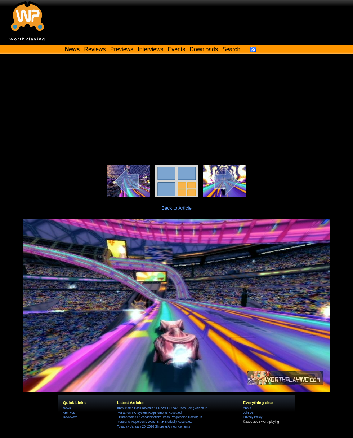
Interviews (150, 49)
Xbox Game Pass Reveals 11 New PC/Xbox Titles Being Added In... (163, 408)
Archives (69, 413)
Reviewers (70, 417)
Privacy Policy (252, 417)
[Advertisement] (176, 110)
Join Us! (248, 413)
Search (231, 49)
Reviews (95, 49)
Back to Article (176, 208)
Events (176, 49)
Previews (121, 49)
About (247, 408)
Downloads (204, 49)
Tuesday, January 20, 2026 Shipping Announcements (153, 426)
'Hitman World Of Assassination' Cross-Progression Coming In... (161, 417)
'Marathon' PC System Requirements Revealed (149, 413)
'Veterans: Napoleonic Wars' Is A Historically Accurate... (155, 422)
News (67, 408)
